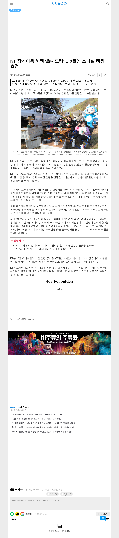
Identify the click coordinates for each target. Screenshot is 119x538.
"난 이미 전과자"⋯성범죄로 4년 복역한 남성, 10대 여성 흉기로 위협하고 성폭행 (43, 423)
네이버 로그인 (12, 514)
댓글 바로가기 (103, 518)
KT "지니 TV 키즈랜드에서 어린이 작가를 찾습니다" (43, 249)
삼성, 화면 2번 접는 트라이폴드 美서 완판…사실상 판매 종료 (36, 419)
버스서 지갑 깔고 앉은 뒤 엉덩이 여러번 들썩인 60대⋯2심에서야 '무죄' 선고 (42, 432)
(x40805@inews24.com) (27, 319)
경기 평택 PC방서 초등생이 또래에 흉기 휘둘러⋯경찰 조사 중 (37, 414)
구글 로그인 (22, 514)
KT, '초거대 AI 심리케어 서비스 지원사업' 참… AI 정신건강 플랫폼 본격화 (55, 245)
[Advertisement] (59, 380)
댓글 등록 (104, 514)
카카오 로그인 (17, 514)
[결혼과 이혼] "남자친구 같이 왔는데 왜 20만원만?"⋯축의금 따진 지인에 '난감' (43, 427)
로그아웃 (29, 514)
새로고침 (30, 407)
